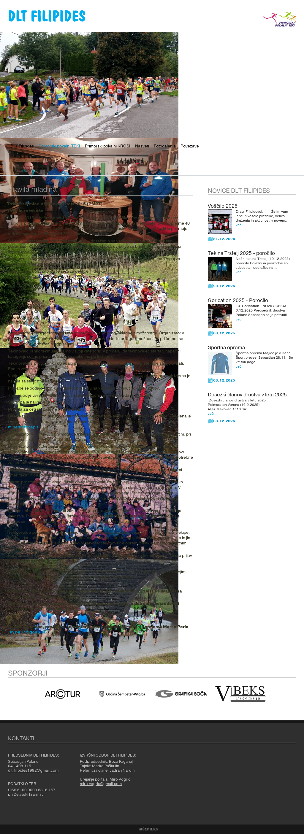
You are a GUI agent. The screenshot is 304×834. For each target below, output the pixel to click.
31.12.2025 (224, 238)
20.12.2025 (224, 286)
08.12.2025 (224, 333)
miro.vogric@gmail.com (101, 784)
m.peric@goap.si (23, 427)
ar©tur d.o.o (148, 829)
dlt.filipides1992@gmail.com (33, 770)
